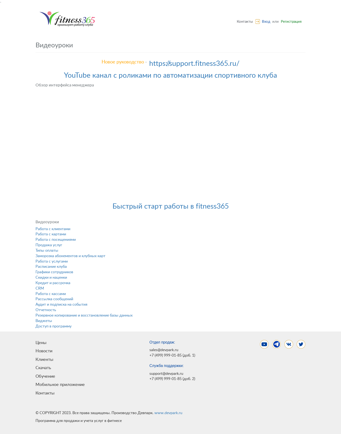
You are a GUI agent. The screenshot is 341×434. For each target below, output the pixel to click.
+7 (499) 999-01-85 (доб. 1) (172, 355)
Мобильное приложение (60, 385)
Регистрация (291, 21)
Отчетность (46, 310)
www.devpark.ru (168, 413)
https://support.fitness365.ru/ (194, 63)
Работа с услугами (52, 261)
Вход (266, 21)
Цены (41, 343)
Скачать (43, 368)
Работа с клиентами (53, 229)
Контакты (245, 21)
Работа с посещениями (56, 240)
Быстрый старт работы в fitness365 (170, 206)
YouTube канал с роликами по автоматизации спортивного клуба (170, 75)
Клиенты (44, 360)
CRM (40, 288)
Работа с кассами (51, 294)
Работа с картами (51, 234)
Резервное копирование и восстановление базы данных (84, 315)
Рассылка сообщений (54, 299)
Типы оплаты (47, 250)
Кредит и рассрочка (53, 283)
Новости (44, 351)
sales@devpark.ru (163, 350)
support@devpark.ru (166, 374)
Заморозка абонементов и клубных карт (70, 256)
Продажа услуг (49, 245)
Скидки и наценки (51, 277)
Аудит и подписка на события (61, 304)
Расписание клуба (51, 266)
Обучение (45, 376)
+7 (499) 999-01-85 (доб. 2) (172, 379)
